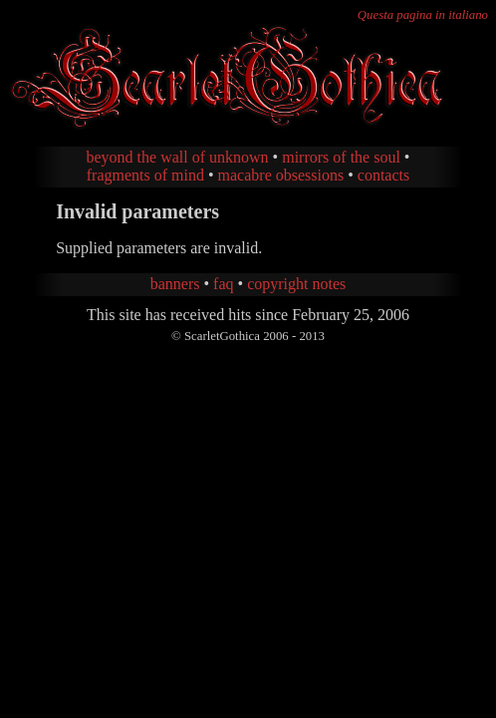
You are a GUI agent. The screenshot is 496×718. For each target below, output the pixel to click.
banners (175, 283)
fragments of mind (145, 175)
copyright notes (296, 283)
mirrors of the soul (341, 157)
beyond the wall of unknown (178, 157)
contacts (383, 175)
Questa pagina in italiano (423, 15)
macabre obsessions (281, 175)
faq (223, 283)
